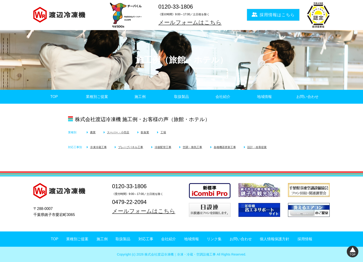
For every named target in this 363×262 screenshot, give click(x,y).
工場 (163, 132)
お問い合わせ (307, 97)
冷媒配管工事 (163, 147)
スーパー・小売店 (118, 132)
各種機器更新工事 (225, 147)
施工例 (140, 97)
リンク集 (214, 239)
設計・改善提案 (257, 147)
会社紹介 (223, 97)
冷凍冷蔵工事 (98, 147)
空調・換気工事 (192, 147)
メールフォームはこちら (190, 22)
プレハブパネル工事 (130, 147)
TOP (54, 97)
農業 (93, 132)
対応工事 (145, 239)
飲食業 (145, 132)
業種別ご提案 (97, 97)
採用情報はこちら (273, 14)
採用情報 (304, 239)
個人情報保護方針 (274, 239)
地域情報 (264, 97)
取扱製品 (181, 97)
